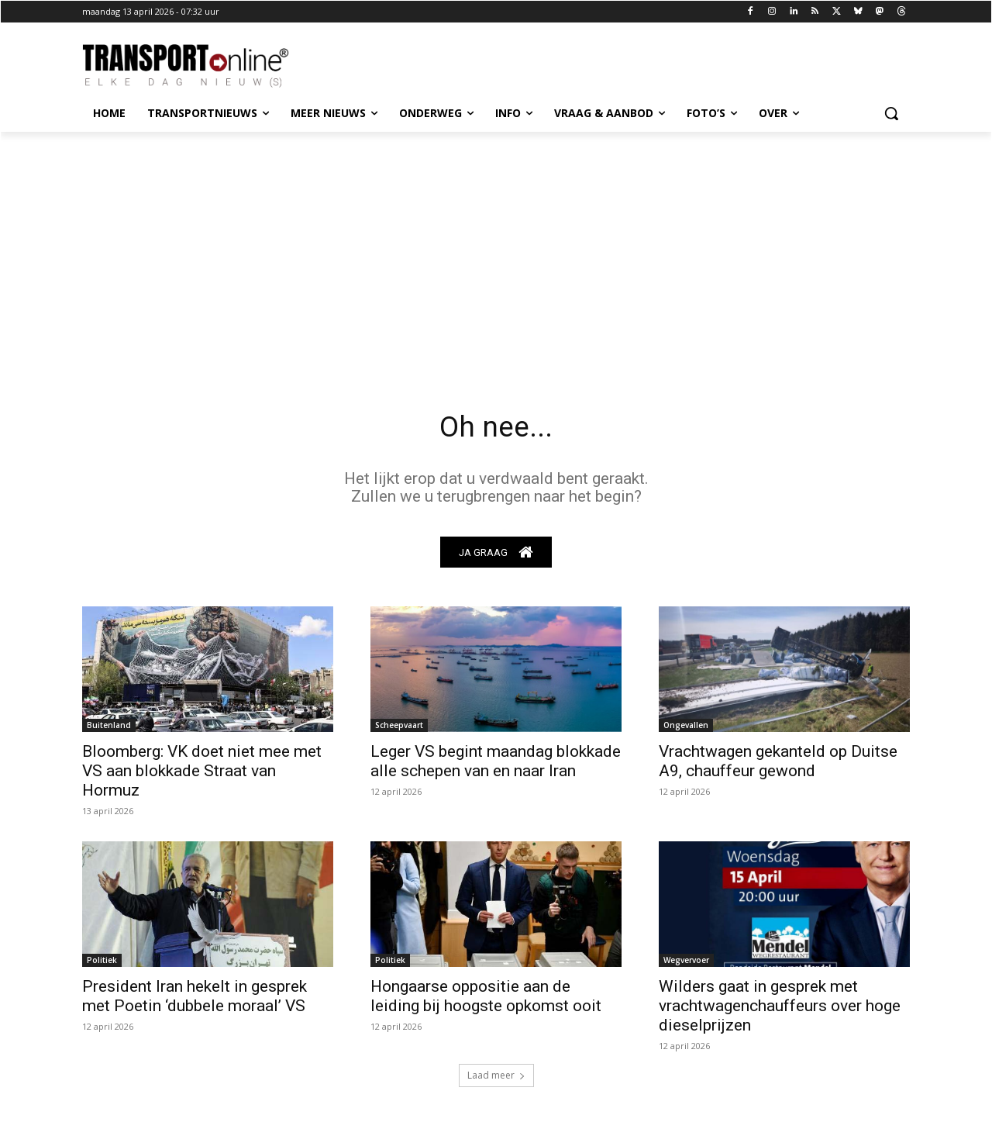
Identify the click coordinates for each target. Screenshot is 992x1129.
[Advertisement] (496, 248)
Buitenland (109, 728)
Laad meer (496, 1079)
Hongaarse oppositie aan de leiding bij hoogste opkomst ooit (485, 1000)
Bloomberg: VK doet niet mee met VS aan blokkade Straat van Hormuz (202, 774)
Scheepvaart (399, 728)
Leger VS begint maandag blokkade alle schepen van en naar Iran (495, 765)
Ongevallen (685, 728)
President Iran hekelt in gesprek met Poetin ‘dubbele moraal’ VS (194, 1000)
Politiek (102, 963)
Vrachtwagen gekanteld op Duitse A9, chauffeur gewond (778, 765)
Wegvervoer (686, 963)
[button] (891, 113)
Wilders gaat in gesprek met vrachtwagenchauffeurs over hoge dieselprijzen (780, 1009)
